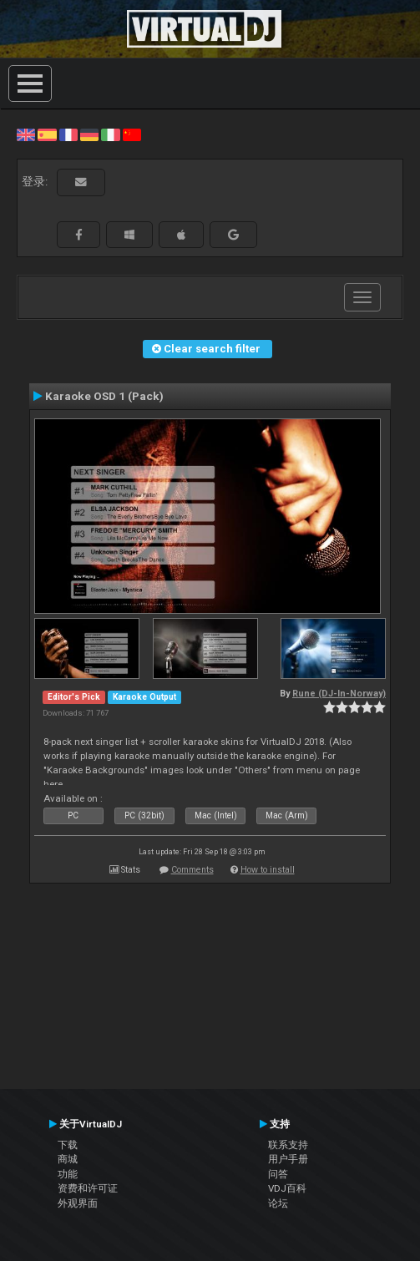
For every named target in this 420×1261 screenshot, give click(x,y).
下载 (68, 1145)
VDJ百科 (287, 1188)
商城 (68, 1159)
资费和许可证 (88, 1188)
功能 (68, 1174)
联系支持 (288, 1145)
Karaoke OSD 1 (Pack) (104, 396)
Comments (192, 869)
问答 (278, 1174)
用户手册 (288, 1159)
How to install (267, 869)
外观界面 (78, 1203)
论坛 (278, 1203)
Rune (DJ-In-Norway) (339, 693)
